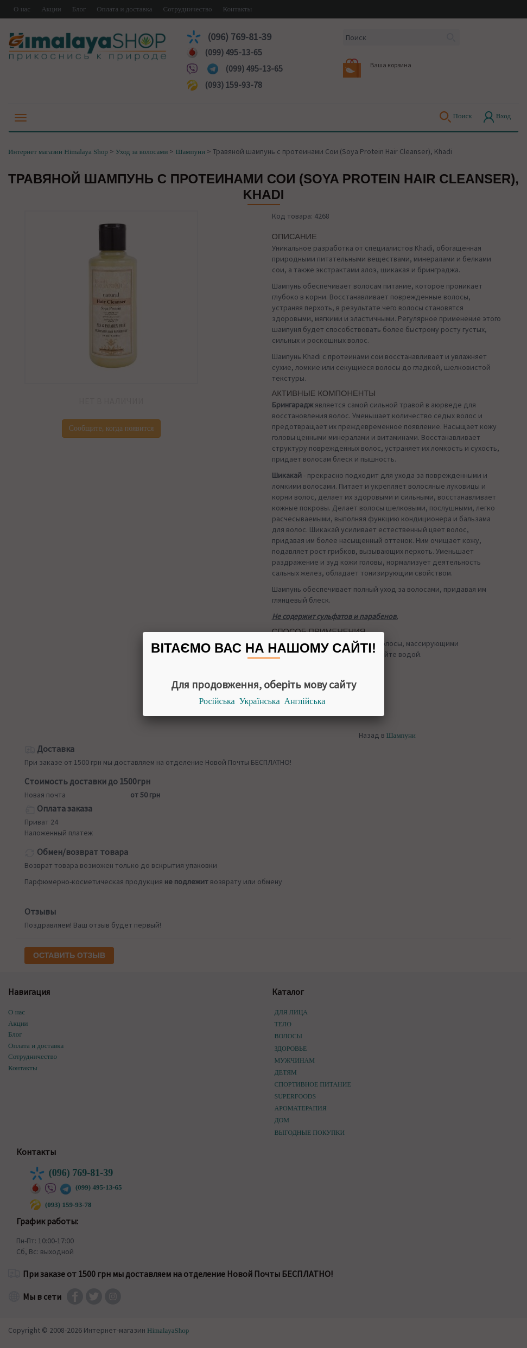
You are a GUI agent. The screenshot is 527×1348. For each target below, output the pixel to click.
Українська (259, 701)
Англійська (305, 701)
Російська (217, 701)
